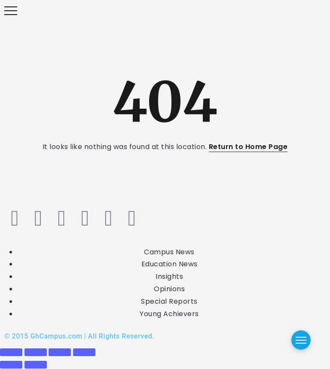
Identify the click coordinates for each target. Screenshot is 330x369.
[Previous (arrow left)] (11, 365)
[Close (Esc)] (84, 352)
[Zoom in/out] (11, 352)
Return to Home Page (248, 147)
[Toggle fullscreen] (35, 352)
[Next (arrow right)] (35, 365)
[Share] (60, 352)
